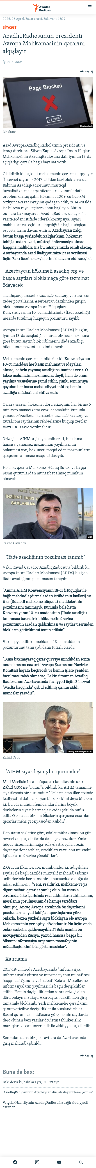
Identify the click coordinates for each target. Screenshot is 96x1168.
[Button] (87, 71)
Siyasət (10, 28)
